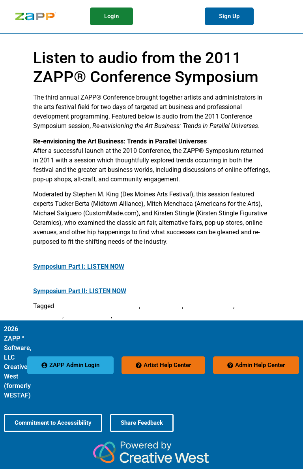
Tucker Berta (131, 315)
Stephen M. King (88, 315)
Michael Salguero (209, 306)
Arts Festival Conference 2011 (97, 306)
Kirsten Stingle (162, 306)
